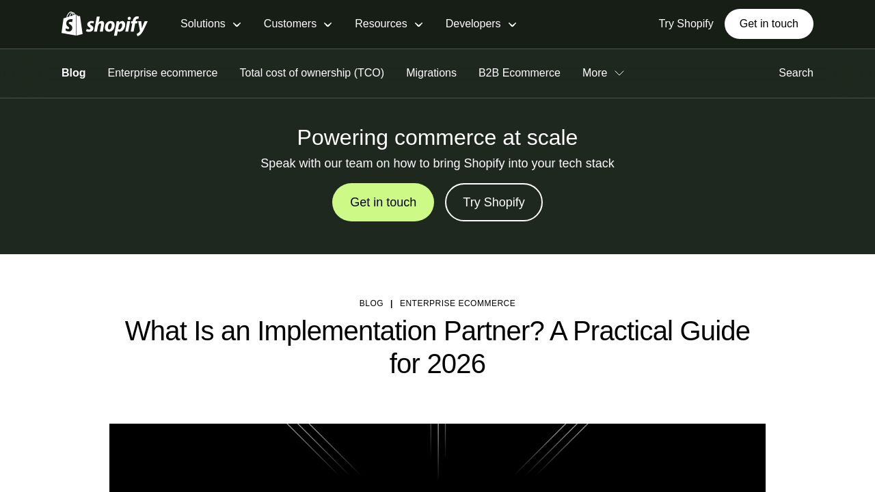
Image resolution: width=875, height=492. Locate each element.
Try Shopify (493, 202)
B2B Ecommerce (520, 73)
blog (371, 303)
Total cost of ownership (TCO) (312, 73)
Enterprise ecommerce (163, 73)
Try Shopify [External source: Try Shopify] (685, 23)
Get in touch (769, 23)
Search (796, 73)
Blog (74, 73)
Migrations (431, 73)
